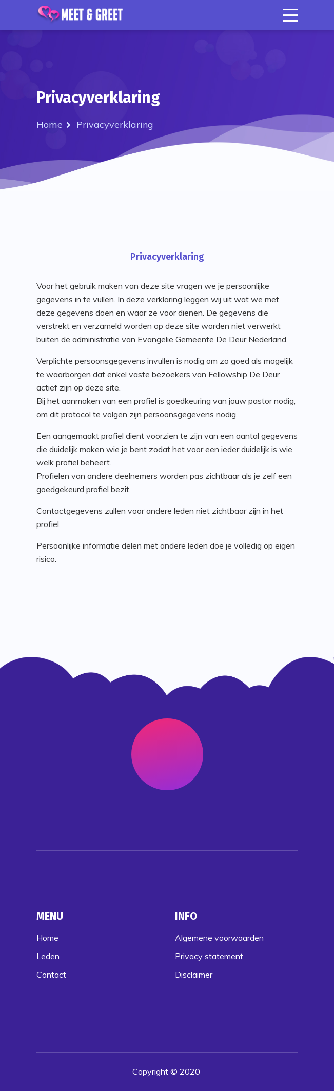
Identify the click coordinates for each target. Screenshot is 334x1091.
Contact (51, 974)
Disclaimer (193, 974)
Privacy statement (209, 956)
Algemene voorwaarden (219, 937)
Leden (48, 956)
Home (49, 124)
